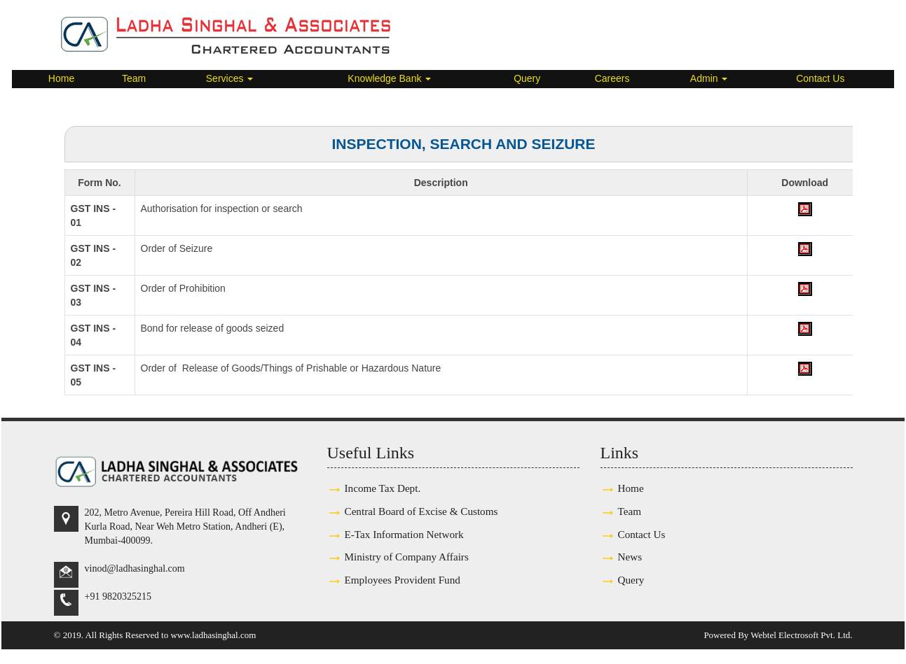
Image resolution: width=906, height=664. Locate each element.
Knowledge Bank (389, 78)
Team (134, 78)
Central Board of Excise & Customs (421, 511)
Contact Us (820, 78)
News (630, 557)
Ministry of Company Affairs (407, 557)
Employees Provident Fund (402, 580)
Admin (709, 78)
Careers (612, 78)
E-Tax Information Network (404, 534)
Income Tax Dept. (383, 488)
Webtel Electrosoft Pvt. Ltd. (801, 635)
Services (230, 78)
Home (61, 78)
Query (527, 78)
